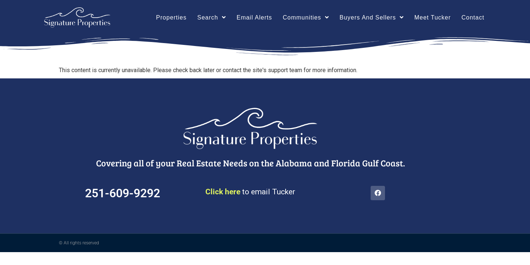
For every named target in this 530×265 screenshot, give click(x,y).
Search (211, 17)
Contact (473, 17)
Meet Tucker (432, 17)
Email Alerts (254, 17)
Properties (171, 17)
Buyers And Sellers (372, 17)
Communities (306, 17)
